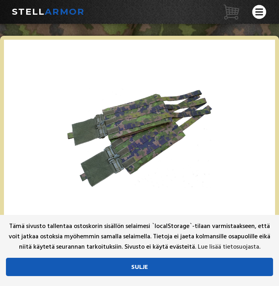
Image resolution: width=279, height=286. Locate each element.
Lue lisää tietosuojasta (228, 247)
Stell (48, 11)
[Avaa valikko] (259, 12)
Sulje (139, 267)
